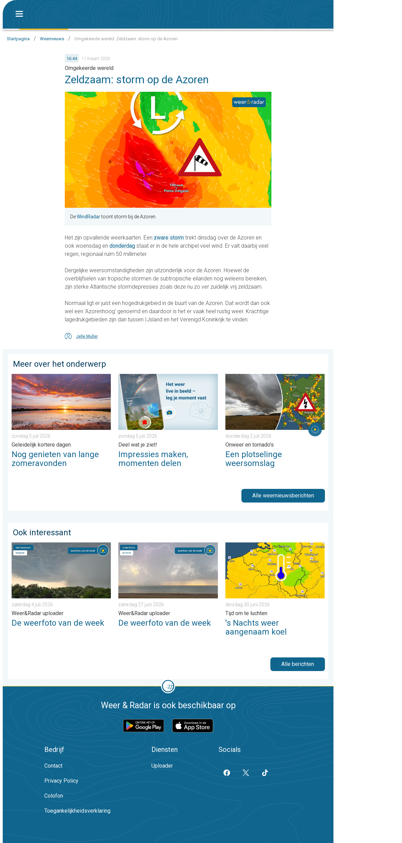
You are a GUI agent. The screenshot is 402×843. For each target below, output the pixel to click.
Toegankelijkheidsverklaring (77, 811)
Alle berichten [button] (297, 664)
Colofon (53, 796)
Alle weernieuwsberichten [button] (283, 495)
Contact (53, 765)
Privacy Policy (61, 780)
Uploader (162, 765)
